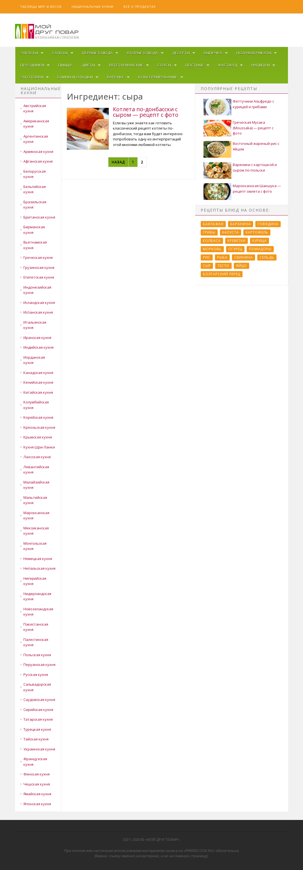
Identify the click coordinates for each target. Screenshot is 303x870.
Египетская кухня (38, 277)
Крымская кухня (37, 437)
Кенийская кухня (38, 382)
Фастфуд (227, 65)
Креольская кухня (39, 427)
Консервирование (158, 77)
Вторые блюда (142, 52)
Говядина (268, 224)
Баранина (240, 224)
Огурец (235, 249)
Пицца (65, 65)
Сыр (207, 265)
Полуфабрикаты (254, 52)
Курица (259, 240)
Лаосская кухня (37, 456)
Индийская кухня (38, 347)
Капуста (230, 232)
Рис (206, 257)
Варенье (115, 77)
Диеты (88, 65)
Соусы (164, 65)
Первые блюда (97, 52)
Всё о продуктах (139, 6)
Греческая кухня (38, 257)
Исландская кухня (39, 302)
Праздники (32, 65)
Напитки (260, 65)
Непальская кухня (39, 568)
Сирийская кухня (38, 709)
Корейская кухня (38, 417)
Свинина (243, 257)
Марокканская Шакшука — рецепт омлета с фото (257, 188)
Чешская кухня (36, 784)
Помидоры (260, 249)
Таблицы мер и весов (41, 6)
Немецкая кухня (37, 558)
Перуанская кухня (39, 664)
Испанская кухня (38, 312)
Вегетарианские (126, 65)
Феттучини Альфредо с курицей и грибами (253, 104)
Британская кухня (39, 217)
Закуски (29, 52)
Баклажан (213, 224)
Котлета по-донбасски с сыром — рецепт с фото (145, 111)
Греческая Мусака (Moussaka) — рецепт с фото (253, 128)
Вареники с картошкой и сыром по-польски (255, 167)
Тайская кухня (36, 739)
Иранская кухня (37, 337)
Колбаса (212, 240)
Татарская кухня (38, 719)
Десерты (181, 52)
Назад (118, 161)
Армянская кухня (38, 151)
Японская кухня (37, 803)
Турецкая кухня (37, 729)
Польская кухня (37, 654)
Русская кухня (35, 674)
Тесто (223, 265)
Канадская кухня (38, 372)
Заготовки (31, 77)
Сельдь (267, 257)
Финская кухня (36, 774)
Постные (194, 65)
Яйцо (241, 265)
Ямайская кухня (37, 793)
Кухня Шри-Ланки (39, 447)
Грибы (209, 232)
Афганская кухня (38, 161)
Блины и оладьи (75, 77)
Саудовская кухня (39, 699)
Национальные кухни (92, 6)
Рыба (222, 257)
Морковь (212, 249)
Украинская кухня (39, 749)
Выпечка (213, 52)
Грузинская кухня (38, 267)
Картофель (257, 232)
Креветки (236, 240)
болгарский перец (221, 274)
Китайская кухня (38, 392)
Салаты (60, 52)
